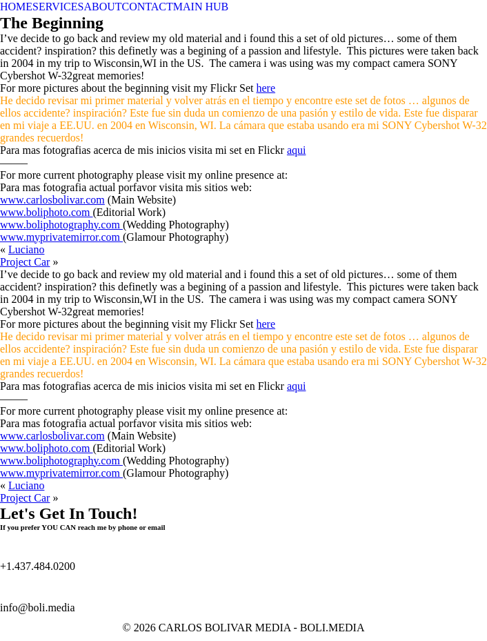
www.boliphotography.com (61, 224)
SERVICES (57, 6)
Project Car (25, 262)
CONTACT (147, 6)
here (266, 88)
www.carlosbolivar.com (52, 200)
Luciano (26, 249)
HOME (16, 6)
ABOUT (102, 6)
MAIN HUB (200, 6)
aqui (296, 150)
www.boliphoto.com (46, 212)
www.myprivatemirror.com (61, 237)
